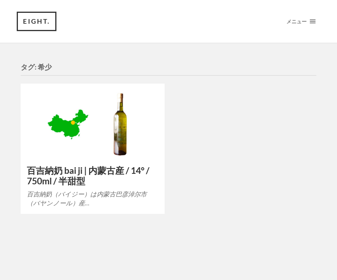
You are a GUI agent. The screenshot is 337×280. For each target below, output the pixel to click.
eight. (36, 21)
